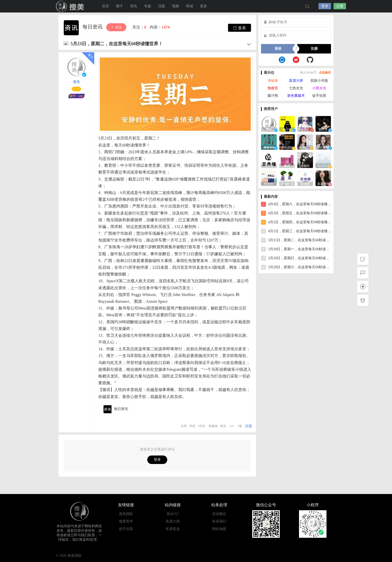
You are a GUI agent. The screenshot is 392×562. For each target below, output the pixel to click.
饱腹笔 (273, 88)
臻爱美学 (126, 521)
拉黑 (184, 426)
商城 (189, 6)
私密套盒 (173, 529)
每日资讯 (93, 27)
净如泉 (273, 80)
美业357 (172, 514)
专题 (147, 6)
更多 (203, 6)
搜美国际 (71, 6)
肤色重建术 (296, 96)
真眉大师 (296, 80)
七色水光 (296, 88)
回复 (248, 426)
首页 (105, 6)
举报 (192, 426)
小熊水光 (319, 88)
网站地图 (219, 529)
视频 (175, 6)
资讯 (133, 6)
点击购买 (325, 72)
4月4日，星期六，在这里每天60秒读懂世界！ (296, 204)
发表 (239, 28)
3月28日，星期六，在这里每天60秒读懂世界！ (296, 267)
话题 (161, 6)
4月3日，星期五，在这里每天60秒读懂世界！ (296, 213)
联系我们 (219, 521)
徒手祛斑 (319, 96)
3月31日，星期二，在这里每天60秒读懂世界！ (296, 240)
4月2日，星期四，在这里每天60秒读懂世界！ (296, 222)
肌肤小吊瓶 (319, 80)
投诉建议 (219, 514)
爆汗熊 (273, 96)
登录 (324, 6)
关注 (116, 27)
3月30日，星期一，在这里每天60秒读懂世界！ (296, 249)
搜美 (76, 82)
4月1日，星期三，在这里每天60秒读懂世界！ (296, 231)
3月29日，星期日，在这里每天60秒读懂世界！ (296, 258)
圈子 (119, 6)
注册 (339, 6)
